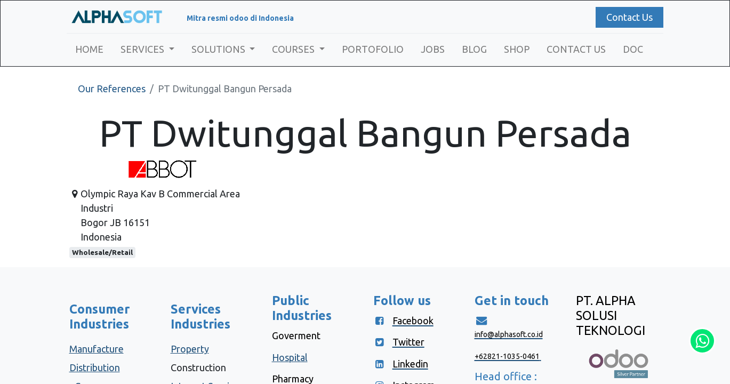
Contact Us (627, 17)
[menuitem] (92, 49)
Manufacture (96, 348)
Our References (112, 88)
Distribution (94, 367)
